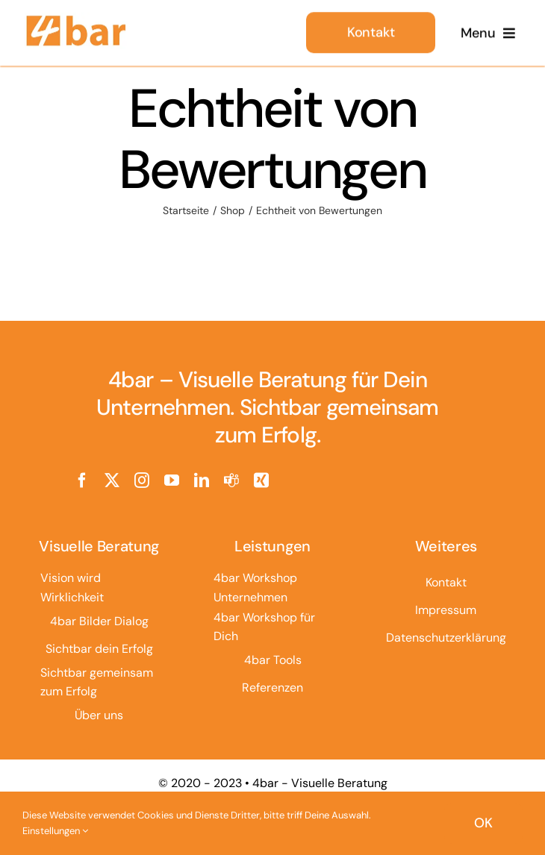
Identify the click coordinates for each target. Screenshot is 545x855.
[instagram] (141, 480)
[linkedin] (201, 480)
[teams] (231, 480)
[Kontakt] (370, 30)
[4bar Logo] (76, 18)
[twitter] (112, 480)
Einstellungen (55, 830)
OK (483, 823)
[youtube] (171, 480)
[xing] (261, 480)
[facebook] (82, 480)
